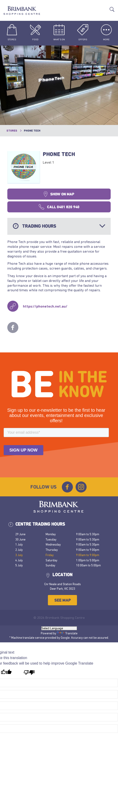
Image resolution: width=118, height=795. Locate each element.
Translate (104, 7)
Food (35, 32)
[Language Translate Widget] (59, 628)
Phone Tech (59, 154)
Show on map (59, 194)
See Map (62, 600)
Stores (11, 32)
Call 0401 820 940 (59, 207)
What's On (59, 32)
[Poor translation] (29, 672)
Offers (82, 32)
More (106, 32)
